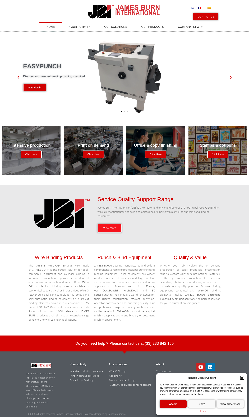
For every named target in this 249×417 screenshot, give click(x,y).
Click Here (31, 154)
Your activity (79, 26)
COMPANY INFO (190, 27)
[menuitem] (193, 7)
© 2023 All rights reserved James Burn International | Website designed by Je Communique (77, 414)
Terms (203, 411)
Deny (202, 404)
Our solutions (115, 26)
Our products (152, 26)
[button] (242, 378)
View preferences (230, 404)
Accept (173, 404)
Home (51, 26)
